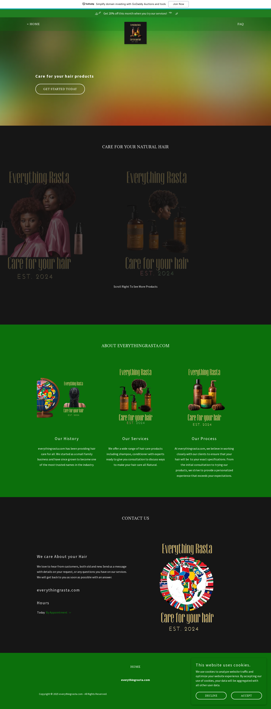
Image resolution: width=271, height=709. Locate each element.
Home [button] (135, 667)
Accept (246, 695)
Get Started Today (60, 89)
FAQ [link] (241, 24)
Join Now (178, 4)
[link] (135, 23)
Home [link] (35, 24)
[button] (69, 612)
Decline (211, 695)
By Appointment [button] (56, 612)
